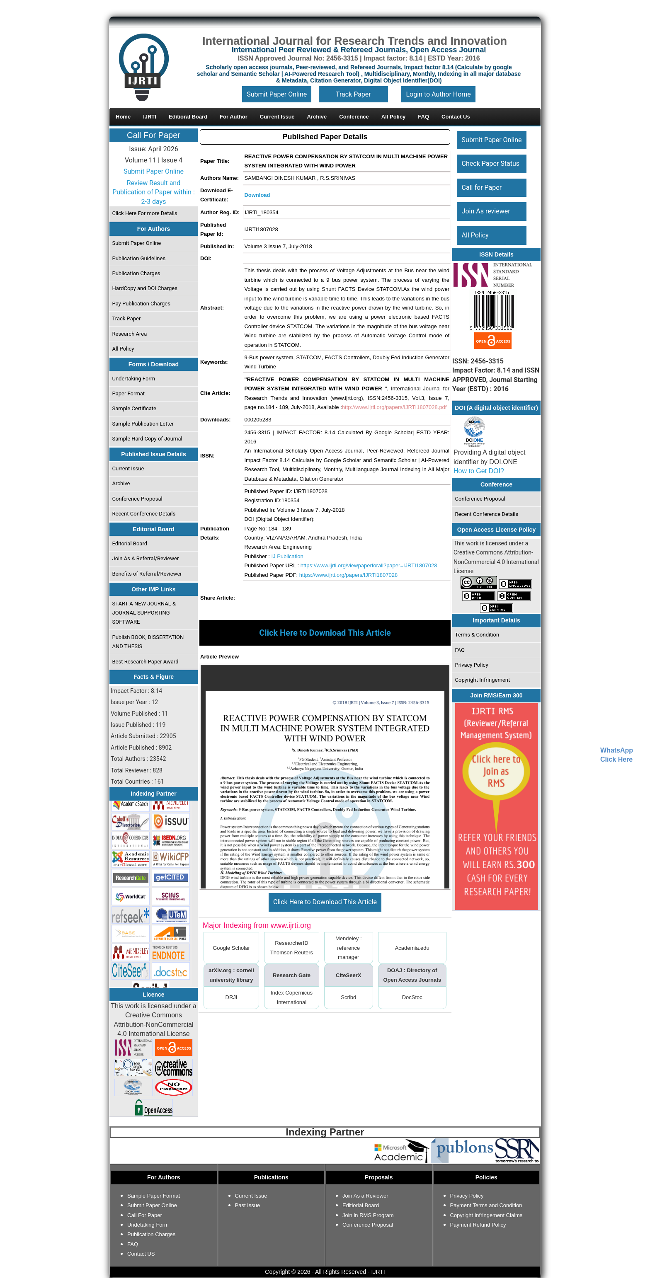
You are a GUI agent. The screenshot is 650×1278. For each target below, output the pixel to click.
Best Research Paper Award (145, 661)
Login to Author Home (438, 94)
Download (257, 195)
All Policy (123, 349)
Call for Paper (482, 187)
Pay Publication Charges (141, 303)
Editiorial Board (360, 1205)
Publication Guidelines (139, 258)
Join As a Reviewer (365, 1196)
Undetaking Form (148, 1225)
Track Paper (353, 94)
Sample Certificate (134, 408)
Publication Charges (136, 273)
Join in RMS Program (368, 1215)
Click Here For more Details (144, 213)
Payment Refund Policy (478, 1225)
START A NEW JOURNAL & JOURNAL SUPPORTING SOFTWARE (144, 612)
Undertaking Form (133, 378)
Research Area (129, 334)
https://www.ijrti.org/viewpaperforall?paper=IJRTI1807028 (369, 565)
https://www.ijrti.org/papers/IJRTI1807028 (348, 575)
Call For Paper (153, 135)
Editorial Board (130, 543)
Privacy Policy (471, 665)
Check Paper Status (490, 163)
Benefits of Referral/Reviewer (147, 574)
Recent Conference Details (144, 514)
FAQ (460, 650)
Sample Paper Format (153, 1196)
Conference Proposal (137, 499)
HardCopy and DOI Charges (144, 288)
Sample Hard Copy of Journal (147, 439)
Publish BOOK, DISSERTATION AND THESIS (148, 641)
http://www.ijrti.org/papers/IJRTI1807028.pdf (394, 407)
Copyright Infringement (482, 680)
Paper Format (128, 393)
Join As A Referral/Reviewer (145, 558)
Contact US (141, 1254)
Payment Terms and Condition (486, 1205)
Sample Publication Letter (143, 424)
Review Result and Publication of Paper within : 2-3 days (153, 192)
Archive (121, 483)
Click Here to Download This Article (325, 902)
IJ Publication (287, 556)
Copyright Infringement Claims (486, 1215)
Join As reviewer (486, 211)
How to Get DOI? (479, 470)
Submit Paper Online (277, 94)
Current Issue (128, 468)
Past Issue (247, 1205)
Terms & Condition (477, 635)
